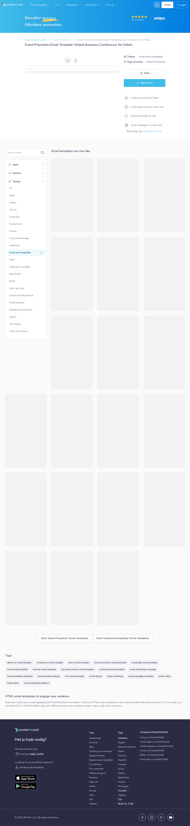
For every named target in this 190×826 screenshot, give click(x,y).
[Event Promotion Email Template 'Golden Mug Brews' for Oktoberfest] (25, 588)
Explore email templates (101, 760)
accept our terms (152, 131)
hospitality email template (144, 662)
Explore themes (97, 755)
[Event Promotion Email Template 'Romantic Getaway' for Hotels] (118, 509)
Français (122, 764)
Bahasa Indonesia (127, 746)
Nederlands (123, 777)
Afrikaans (123, 738)
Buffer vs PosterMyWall (152, 755)
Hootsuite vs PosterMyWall (154, 759)
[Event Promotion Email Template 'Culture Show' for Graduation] (25, 431)
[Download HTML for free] (126, 116)
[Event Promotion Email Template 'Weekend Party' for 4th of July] (71, 431)
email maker (164, 676)
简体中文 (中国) (126, 803)
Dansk (121, 751)
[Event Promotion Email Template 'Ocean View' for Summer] (71, 509)
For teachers (95, 764)
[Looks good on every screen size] (126, 107)
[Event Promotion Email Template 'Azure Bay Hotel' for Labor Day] (118, 195)
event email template (78, 662)
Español (122, 760)
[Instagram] (151, 817)
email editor (13, 683)
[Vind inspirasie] (157, 5)
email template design (49, 676)
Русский (122, 790)
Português (123, 786)
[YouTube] (170, 817)
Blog (91, 746)
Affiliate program (97, 773)
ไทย (120, 799)
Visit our (29, 754)
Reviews (93, 777)
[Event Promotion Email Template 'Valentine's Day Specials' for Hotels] (118, 273)
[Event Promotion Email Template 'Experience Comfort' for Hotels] (164, 352)
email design (95, 676)
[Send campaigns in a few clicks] (126, 125)
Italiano (121, 773)
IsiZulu (121, 768)
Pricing (112, 5)
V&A (91, 795)
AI (58, 5)
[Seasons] (42, 173)
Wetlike (93, 803)
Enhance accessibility (29, 767)
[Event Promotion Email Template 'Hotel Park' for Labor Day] (71, 195)
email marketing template (20, 676)
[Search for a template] (24, 152)
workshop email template (112, 669)
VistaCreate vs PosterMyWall (154, 741)
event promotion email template (110, 662)
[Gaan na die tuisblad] (11, 5)
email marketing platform (36, 683)
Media (92, 786)
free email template (74, 676)
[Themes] (42, 181)
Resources (93, 5)
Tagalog (122, 795)
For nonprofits (96, 768)
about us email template (19, 662)
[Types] (42, 164)
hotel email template (17, 669)
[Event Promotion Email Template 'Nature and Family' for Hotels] (164, 195)
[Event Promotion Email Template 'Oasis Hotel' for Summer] (164, 509)
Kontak (92, 790)
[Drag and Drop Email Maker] (126, 98)
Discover (93, 742)
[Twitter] (161, 817)
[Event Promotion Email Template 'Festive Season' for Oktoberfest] (164, 431)
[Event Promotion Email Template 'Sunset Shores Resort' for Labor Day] (71, 273)
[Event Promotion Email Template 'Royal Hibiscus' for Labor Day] (118, 588)
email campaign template (140, 676)
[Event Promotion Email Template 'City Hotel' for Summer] (164, 273)
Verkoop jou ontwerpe (100, 751)
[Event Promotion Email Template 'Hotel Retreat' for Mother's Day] (118, 352)
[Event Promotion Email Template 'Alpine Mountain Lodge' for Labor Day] (118, 431)
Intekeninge (95, 738)
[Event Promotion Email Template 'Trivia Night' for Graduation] (71, 352)
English (121, 742)
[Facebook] (142, 817)
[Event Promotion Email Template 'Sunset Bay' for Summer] (25, 509)
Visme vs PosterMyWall (152, 750)
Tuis (91, 733)
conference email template (50, 662)
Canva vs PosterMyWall (152, 737)
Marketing (73, 5)
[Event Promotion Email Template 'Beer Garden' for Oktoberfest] (71, 588)
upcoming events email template (77, 669)
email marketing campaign (143, 669)
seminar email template (44, 669)
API (91, 799)
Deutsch (122, 755)
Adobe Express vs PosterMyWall (156, 746)
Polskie (121, 781)
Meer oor (93, 781)
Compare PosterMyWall (154, 732)
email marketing (115, 676)
